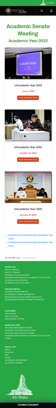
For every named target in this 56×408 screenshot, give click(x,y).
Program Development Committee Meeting (24, 300)
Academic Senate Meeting (16, 292)
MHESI (7, 350)
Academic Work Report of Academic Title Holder (27, 277)
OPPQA (8, 357)
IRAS (7, 355)
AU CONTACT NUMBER (14, 363)
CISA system (10, 313)
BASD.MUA (9, 352)
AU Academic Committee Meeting (19, 294)
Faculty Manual (12, 269)
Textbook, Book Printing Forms (19, 333)
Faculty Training (12, 272)
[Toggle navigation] (51, 11)
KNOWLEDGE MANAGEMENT (16, 360)
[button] (28, 98)
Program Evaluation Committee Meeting (23, 297)
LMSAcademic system (14, 319)
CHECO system (11, 316)
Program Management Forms (18, 328)
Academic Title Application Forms (20, 330)
